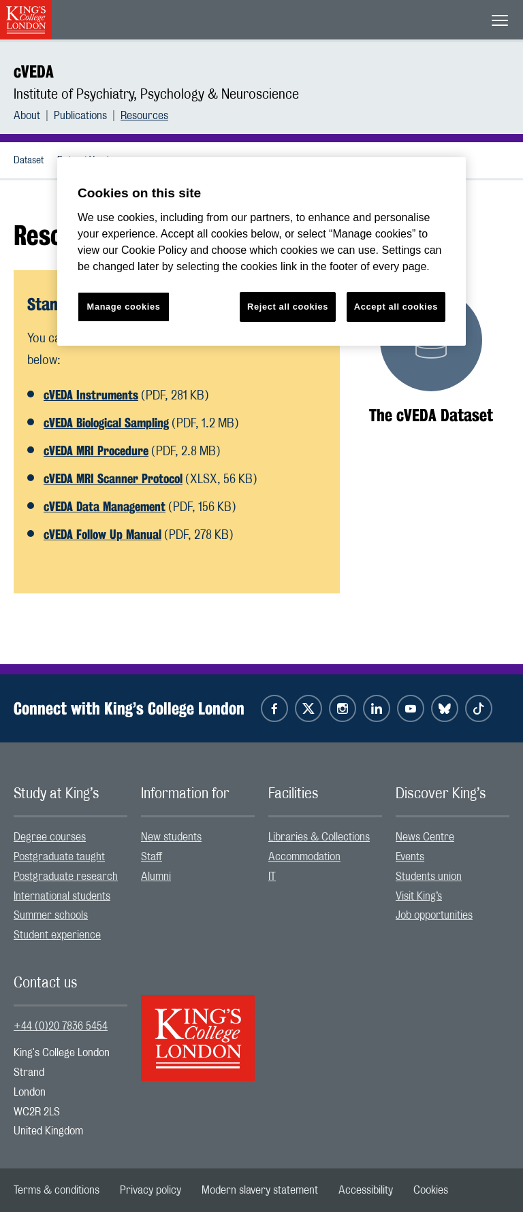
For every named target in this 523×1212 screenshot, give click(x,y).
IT (272, 876)
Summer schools (51, 915)
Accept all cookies (396, 306)
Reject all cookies (287, 306)
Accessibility (365, 1190)
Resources (144, 115)
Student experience (57, 935)
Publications (80, 115)
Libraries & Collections (319, 837)
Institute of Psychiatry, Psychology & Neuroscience (156, 94)
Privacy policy (150, 1190)
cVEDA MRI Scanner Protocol (113, 478)
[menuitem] (34, 116)
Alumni (156, 876)
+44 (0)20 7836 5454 (61, 1026)
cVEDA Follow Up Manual (102, 534)
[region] (261, 251)
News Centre (425, 837)
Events (410, 856)
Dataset (29, 160)
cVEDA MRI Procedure (96, 450)
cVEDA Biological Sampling (106, 422)
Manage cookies (124, 306)
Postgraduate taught (59, 856)
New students (171, 837)
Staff (151, 856)
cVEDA (34, 71)
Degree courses (50, 837)
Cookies (430, 1190)
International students (62, 896)
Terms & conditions (56, 1190)
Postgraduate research (66, 876)
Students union (429, 876)
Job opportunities (434, 915)
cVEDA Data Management (104, 506)
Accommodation (304, 856)
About (27, 115)
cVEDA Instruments (91, 395)
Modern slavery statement (260, 1190)
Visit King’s (419, 896)
